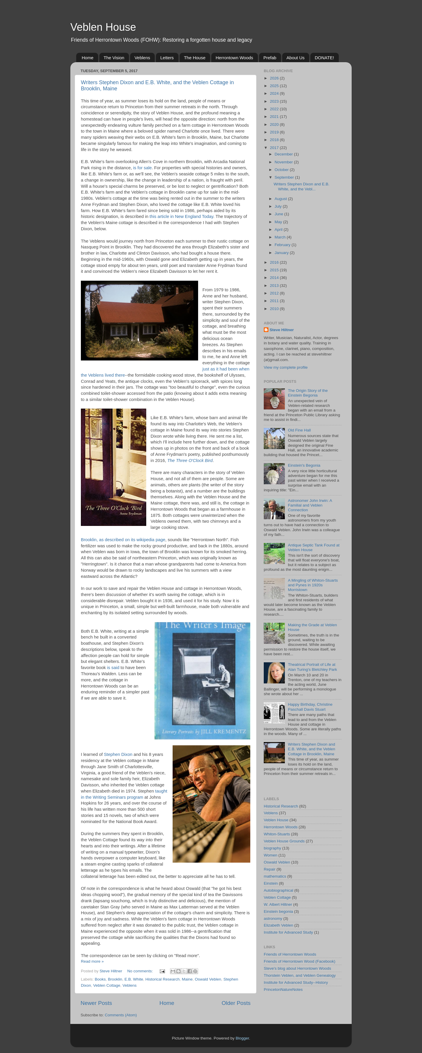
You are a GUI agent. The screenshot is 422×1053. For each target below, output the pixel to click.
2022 (275, 109)
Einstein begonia (278, 911)
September (285, 177)
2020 (275, 124)
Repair (269, 869)
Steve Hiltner (282, 330)
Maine (187, 979)
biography (272, 848)
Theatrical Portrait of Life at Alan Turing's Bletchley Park (312, 666)
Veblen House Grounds (284, 841)
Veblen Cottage (106, 985)
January (282, 252)
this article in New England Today (181, 216)
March (281, 237)
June (279, 214)
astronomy (273, 918)
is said (113, 667)
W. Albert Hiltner (278, 904)
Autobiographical (278, 890)
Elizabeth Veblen (278, 925)
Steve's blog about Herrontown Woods (297, 968)
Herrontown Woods (234, 57)
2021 (275, 116)
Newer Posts (96, 1003)
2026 (275, 78)
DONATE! (324, 57)
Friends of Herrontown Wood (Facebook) (299, 961)
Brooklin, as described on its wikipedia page (123, 539)
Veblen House (103, 27)
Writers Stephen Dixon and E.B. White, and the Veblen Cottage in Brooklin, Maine (311, 749)
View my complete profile (286, 367)
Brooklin (115, 979)
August (281, 199)
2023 (275, 101)
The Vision (114, 57)
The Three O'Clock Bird (190, 460)
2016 (275, 262)
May (279, 222)
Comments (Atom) (121, 1015)
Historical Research (162, 979)
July (279, 206)
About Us (296, 57)
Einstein (271, 883)
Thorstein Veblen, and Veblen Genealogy (300, 975)
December (284, 154)
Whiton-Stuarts (277, 834)
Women (270, 855)
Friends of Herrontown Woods (290, 954)
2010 (275, 309)
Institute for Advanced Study (288, 932)
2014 (275, 277)
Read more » (92, 961)
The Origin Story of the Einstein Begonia (308, 392)
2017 (275, 147)
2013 (275, 285)
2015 (275, 270)
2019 (275, 132)
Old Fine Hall (299, 430)
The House (194, 57)
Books (100, 979)
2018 (275, 140)
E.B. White (134, 979)
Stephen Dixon (118, 754)
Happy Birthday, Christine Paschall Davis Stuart (310, 706)
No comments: (140, 971)
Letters (167, 57)
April (279, 229)
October (282, 169)
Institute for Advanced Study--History (296, 982)
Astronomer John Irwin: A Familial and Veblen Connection (310, 505)
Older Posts (236, 1003)
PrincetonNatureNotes (283, 989)
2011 (275, 301)
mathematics (275, 876)
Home (87, 57)
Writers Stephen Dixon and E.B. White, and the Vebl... (301, 186)
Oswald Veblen (208, 979)
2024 (275, 93)
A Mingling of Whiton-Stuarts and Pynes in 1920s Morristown (313, 585)
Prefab (269, 57)
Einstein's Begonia (304, 465)
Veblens (142, 57)
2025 (275, 86)
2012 (275, 293)
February (283, 245)
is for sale (142, 167)
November (284, 162)
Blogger (242, 1038)
